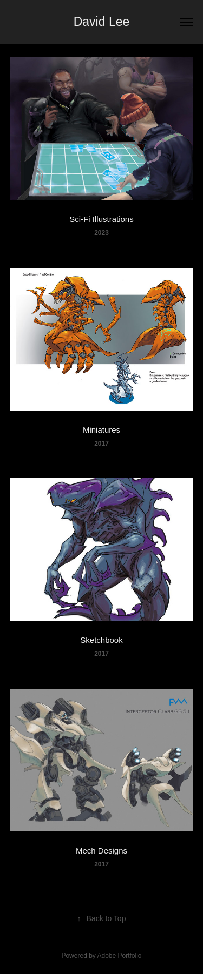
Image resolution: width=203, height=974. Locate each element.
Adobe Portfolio (119, 955)
